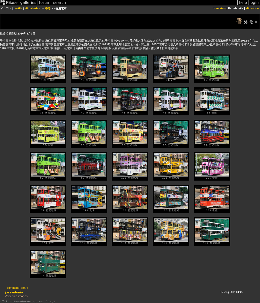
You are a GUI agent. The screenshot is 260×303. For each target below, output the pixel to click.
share (24, 287)
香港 (48, 8)
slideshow (252, 8)
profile (17, 8)
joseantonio (14, 292)
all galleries (32, 8)
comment (13, 287)
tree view (219, 8)
